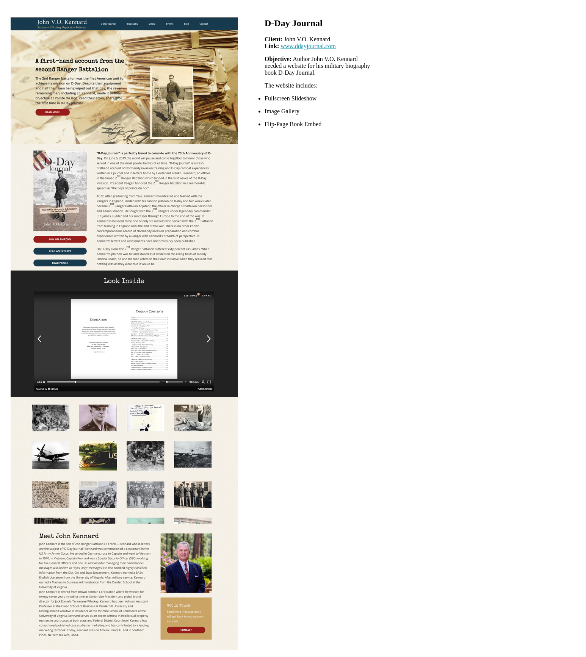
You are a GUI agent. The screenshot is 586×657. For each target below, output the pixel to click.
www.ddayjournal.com (308, 46)
